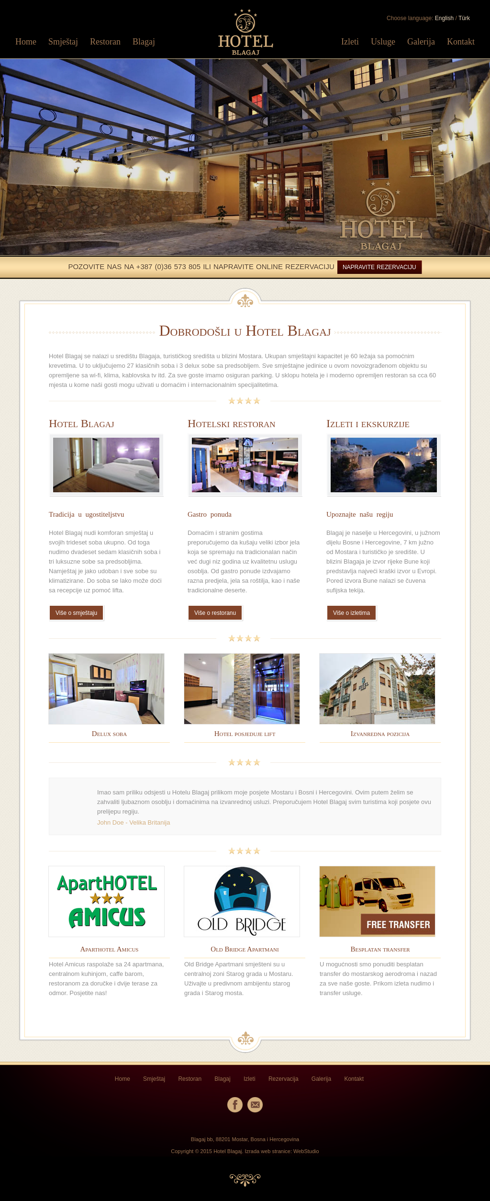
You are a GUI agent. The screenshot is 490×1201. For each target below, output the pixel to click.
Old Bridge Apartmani (244, 949)
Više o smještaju (76, 613)
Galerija (421, 41)
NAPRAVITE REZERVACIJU (379, 267)
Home (25, 41)
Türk (464, 18)
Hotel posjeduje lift (245, 733)
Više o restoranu (215, 613)
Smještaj (63, 41)
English (444, 18)
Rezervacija (283, 1079)
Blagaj (144, 41)
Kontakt (461, 41)
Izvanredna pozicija (380, 733)
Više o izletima (351, 613)
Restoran (105, 41)
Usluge (383, 41)
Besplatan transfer (380, 949)
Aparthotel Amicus (109, 949)
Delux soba (109, 733)
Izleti (350, 41)
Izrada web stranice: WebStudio (282, 1151)
